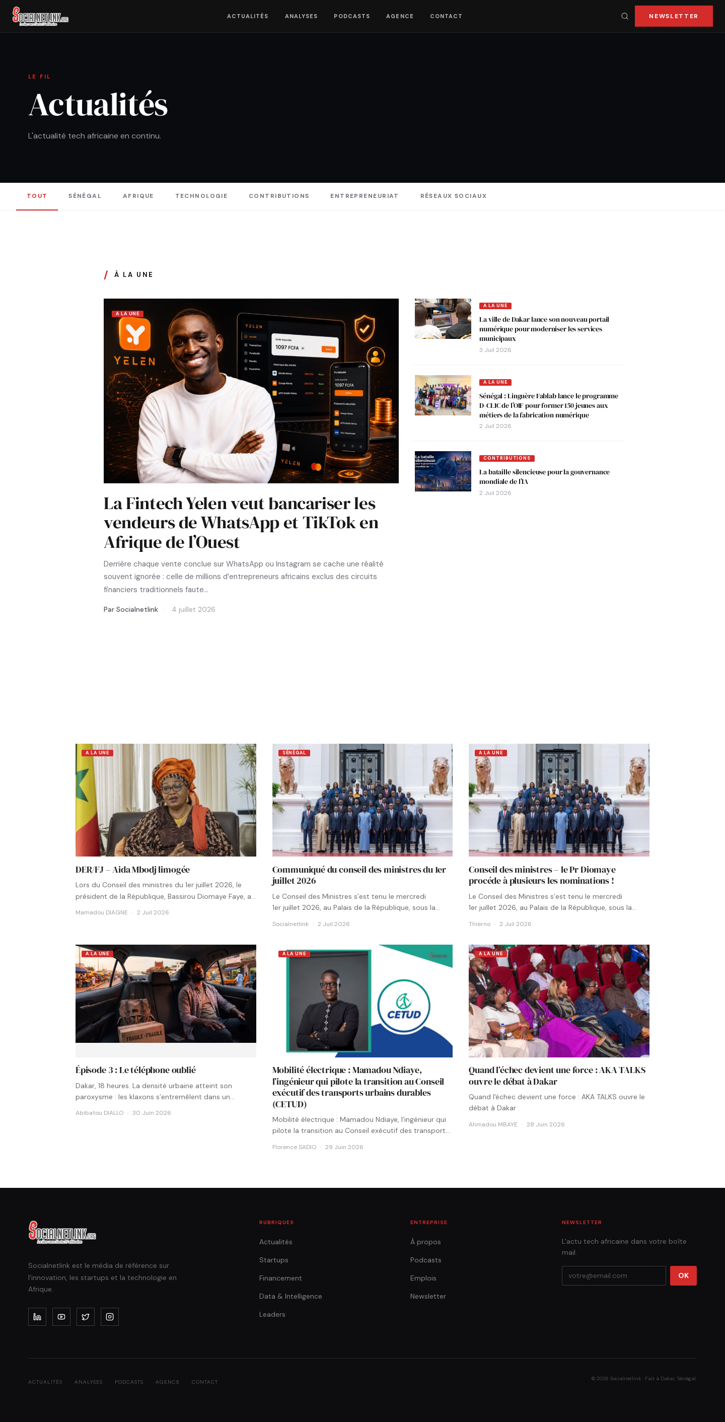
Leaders (272, 1314)
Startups (273, 1259)
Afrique (138, 196)
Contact (446, 16)
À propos (425, 1241)
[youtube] (61, 1317)
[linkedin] (37, 1317)
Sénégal (85, 196)
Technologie (201, 196)
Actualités (248, 16)
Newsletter (674, 16)
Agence (400, 16)
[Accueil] (40, 16)
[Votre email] (614, 1276)
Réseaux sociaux (453, 196)
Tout (37, 196)
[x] (86, 1317)
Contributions (279, 196)
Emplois (423, 1278)
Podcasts (352, 16)
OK (683, 1275)
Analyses (301, 16)
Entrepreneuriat (364, 196)
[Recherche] (625, 16)
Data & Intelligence (290, 1296)
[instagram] (110, 1317)
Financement (280, 1278)
